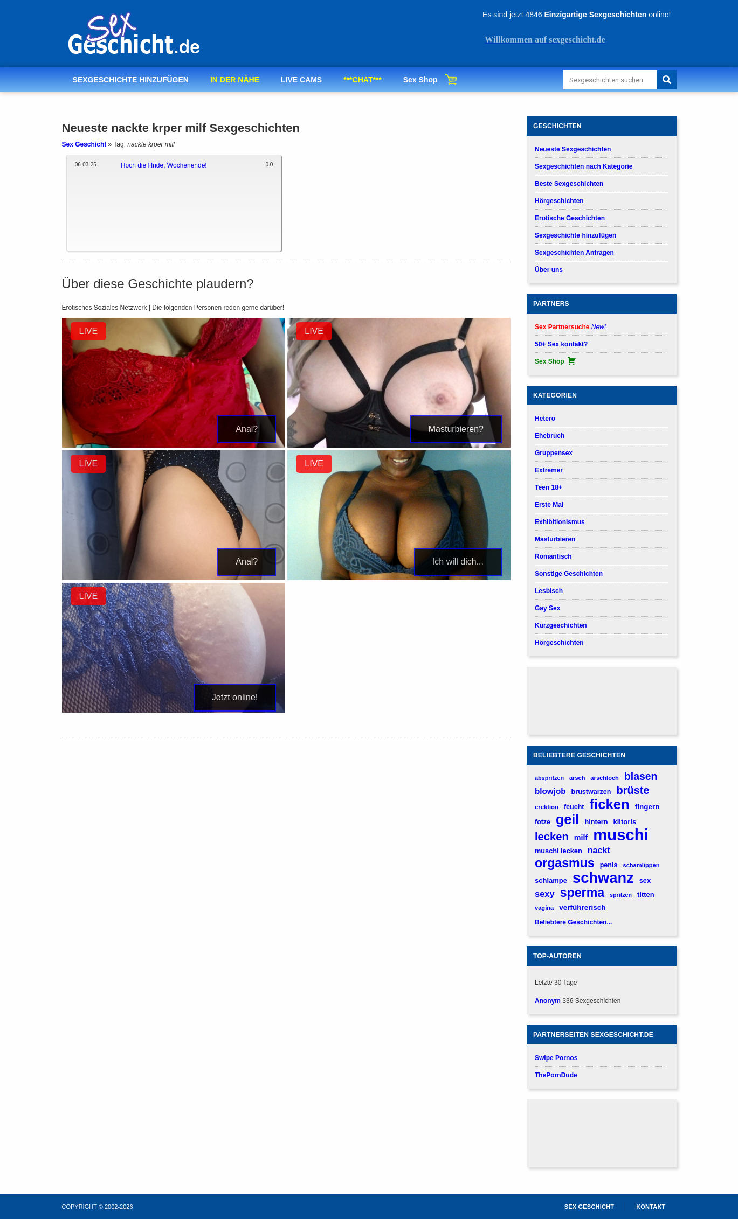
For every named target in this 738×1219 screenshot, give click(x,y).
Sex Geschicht (84, 144)
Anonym (548, 1001)
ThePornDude (556, 1075)
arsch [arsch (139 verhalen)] (577, 778)
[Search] (667, 79)
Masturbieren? (456, 429)
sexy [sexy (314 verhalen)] (545, 893)
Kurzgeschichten (561, 625)
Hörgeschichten (559, 201)
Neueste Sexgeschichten (573, 149)
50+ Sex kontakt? (561, 344)
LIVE (88, 331)
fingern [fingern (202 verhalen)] (647, 807)
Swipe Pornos (556, 1058)
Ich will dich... (458, 561)
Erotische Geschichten (570, 218)
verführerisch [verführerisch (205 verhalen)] (582, 907)
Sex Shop (420, 79)
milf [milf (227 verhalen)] (581, 837)
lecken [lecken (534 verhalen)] (552, 836)
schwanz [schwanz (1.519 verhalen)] (603, 878)
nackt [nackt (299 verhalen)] (599, 850)
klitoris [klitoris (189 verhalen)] (624, 822)
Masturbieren (555, 539)
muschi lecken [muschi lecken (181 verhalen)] (558, 851)
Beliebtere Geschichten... (573, 922)
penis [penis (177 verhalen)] (609, 865)
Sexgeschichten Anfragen (574, 252)
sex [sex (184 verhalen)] (645, 880)
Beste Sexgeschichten (569, 183)
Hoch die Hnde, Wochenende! (164, 165)
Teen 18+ (548, 487)
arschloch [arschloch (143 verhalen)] (604, 778)
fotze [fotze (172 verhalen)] (542, 822)
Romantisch (553, 556)
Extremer (549, 470)
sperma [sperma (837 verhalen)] (582, 893)
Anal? (247, 429)
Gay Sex (547, 608)
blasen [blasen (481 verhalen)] (640, 776)
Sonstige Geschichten (569, 573)
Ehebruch (549, 436)
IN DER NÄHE (234, 79)
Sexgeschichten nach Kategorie (583, 166)
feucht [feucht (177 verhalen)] (574, 807)
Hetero (545, 418)
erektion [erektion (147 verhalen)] (546, 807)
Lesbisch (549, 591)
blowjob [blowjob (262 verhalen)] (550, 791)
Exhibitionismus (560, 522)
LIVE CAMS (301, 79)
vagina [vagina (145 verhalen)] (544, 907)
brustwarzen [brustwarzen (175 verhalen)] (591, 792)
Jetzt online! (235, 697)
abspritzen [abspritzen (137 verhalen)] (549, 778)
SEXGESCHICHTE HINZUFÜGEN (131, 79)
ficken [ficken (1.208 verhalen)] (610, 804)
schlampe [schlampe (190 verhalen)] (551, 880)
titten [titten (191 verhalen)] (645, 894)
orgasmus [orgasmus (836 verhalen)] (565, 863)
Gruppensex (554, 453)
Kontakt (650, 1206)
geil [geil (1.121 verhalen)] (567, 819)
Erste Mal (549, 505)
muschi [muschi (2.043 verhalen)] (621, 834)
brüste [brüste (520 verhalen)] (633, 790)
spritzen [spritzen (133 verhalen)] (621, 894)
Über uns (549, 270)
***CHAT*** (362, 79)
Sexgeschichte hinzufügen (575, 235)
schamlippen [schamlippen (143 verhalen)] (641, 865)
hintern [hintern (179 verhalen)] (596, 822)
